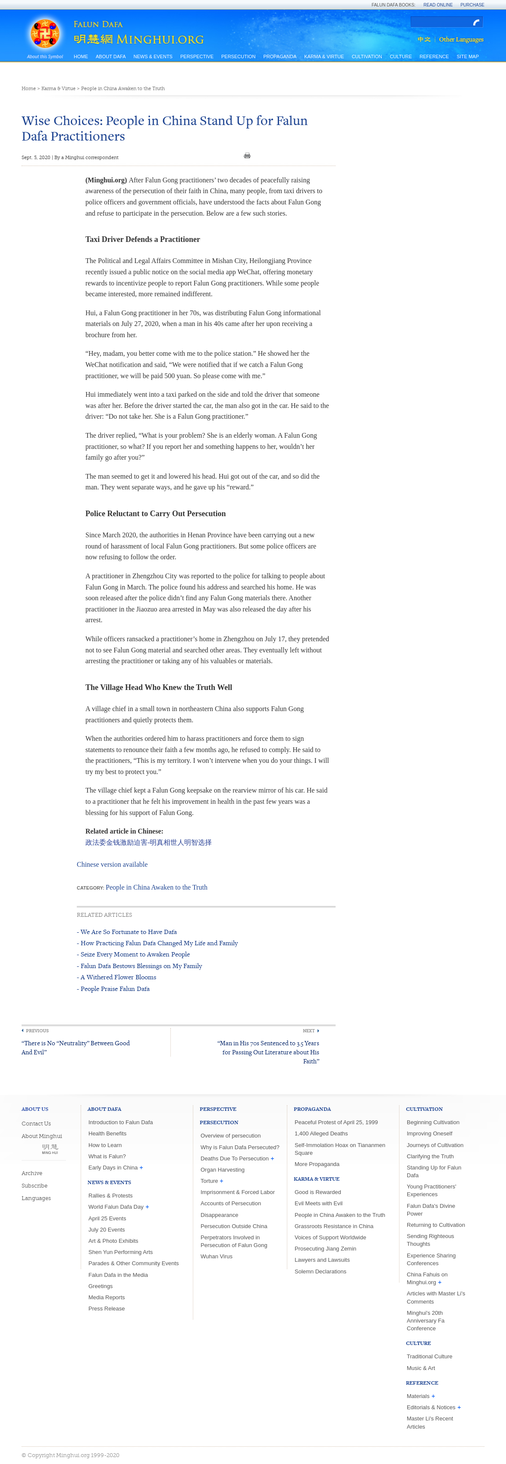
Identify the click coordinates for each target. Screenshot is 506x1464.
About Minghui (42, 1136)
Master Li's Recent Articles (430, 1422)
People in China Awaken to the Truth (123, 88)
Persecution (238, 56)
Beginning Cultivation (433, 1122)
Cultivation (367, 56)
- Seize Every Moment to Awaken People (133, 954)
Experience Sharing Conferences (431, 1259)
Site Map (468, 56)
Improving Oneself (430, 1133)
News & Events (152, 56)
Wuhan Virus (217, 1256)
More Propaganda (317, 1164)
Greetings (100, 1286)
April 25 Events (107, 1218)
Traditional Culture (430, 1356)
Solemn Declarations (320, 1271)
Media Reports (106, 1297)
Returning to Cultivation (436, 1225)
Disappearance (219, 1215)
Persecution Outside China (234, 1226)
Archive (32, 1173)
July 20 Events (106, 1229)
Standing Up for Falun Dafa (434, 1171)
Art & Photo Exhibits (113, 1241)
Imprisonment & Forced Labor (238, 1192)
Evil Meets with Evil (319, 1203)
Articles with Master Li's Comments (436, 1297)
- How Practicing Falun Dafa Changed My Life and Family (157, 942)
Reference (434, 56)
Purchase (472, 5)
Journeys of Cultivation (435, 1145)
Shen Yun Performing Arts (120, 1252)
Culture (401, 56)
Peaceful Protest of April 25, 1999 (336, 1122)
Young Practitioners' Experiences (431, 1190)
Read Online (438, 5)
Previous (37, 1030)
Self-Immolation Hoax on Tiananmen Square (340, 1149)
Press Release (106, 1308)
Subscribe (34, 1185)
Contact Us (36, 1123)
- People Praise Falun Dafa (113, 988)
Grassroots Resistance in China (334, 1226)
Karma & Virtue (324, 56)
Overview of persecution (231, 1135)
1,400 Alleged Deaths (321, 1133)
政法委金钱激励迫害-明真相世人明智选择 (148, 842)
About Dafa (111, 56)
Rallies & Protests (110, 1195)
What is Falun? (107, 1156)
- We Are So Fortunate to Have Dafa (127, 931)
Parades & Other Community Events (133, 1263)
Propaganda (279, 56)
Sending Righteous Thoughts (430, 1240)
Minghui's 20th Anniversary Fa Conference (425, 1321)
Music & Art (421, 1368)
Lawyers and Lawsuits (322, 1260)
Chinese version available (112, 864)
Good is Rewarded (318, 1192)
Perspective (197, 56)
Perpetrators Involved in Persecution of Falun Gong (234, 1241)
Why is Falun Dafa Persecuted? (240, 1147)
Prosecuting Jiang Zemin (325, 1248)
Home (81, 56)
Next (309, 1030)
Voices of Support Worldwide (330, 1237)
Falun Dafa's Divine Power (431, 1210)
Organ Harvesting (223, 1169)
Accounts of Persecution (231, 1203)
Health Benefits (107, 1133)
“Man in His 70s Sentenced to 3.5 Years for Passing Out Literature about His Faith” (268, 1052)
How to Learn (105, 1145)
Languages (36, 1198)
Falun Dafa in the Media (118, 1275)
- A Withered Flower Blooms (116, 976)
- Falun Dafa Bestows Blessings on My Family (139, 965)
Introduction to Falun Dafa (120, 1122)
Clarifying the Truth (430, 1156)
